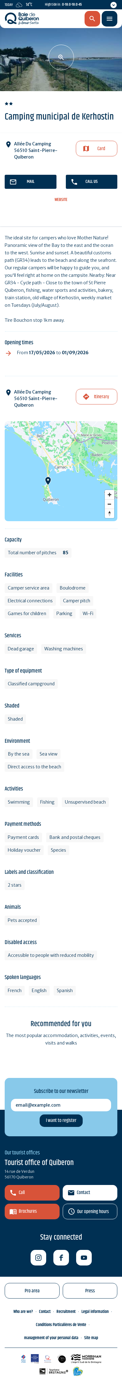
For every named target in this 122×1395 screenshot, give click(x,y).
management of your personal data (51, 1337)
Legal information (95, 1311)
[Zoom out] (109, 504)
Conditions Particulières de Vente (61, 1324)
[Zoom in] (109, 494)
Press (90, 1291)
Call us (91, 181)
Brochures (28, 1211)
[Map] (61, 471)
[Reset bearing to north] (109, 513)
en (59, 19)
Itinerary (101, 397)
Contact (83, 1193)
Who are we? (23, 1311)
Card (101, 149)
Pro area (32, 1291)
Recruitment (66, 1311)
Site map (91, 1337)
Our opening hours (93, 1212)
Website (61, 200)
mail (30, 181)
